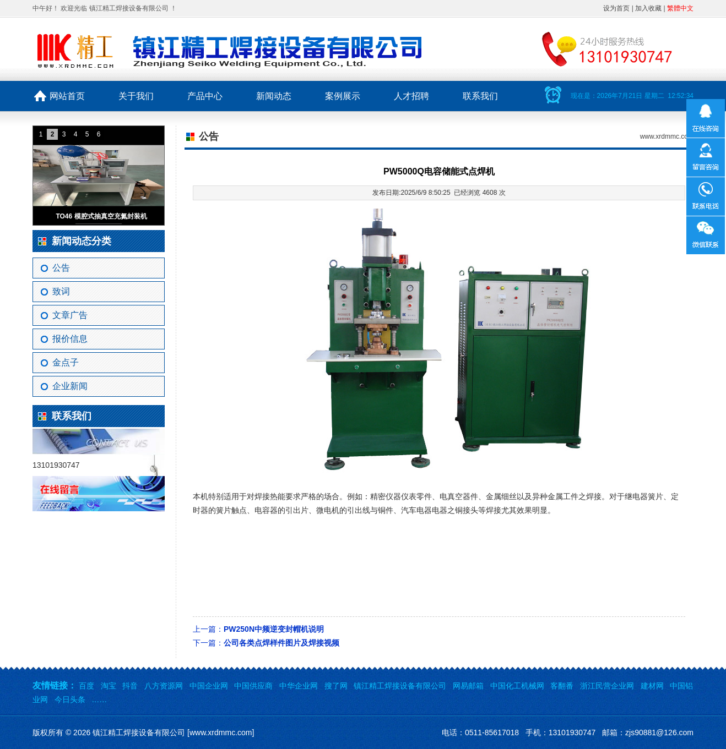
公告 (61, 267)
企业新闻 (70, 386)
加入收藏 (648, 8)
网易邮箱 (468, 685)
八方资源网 (163, 685)
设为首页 (616, 8)
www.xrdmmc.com (667, 136)
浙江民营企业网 (607, 685)
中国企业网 (208, 685)
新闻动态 (273, 96)
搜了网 (336, 685)
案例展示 (342, 96)
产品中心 (205, 96)
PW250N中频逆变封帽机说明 (274, 629)
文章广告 (70, 315)
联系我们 (480, 96)
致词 (61, 291)
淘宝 (108, 685)
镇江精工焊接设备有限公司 (400, 685)
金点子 (65, 362)
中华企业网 (298, 685)
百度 (86, 685)
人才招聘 (411, 96)
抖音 (130, 685)
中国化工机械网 (517, 685)
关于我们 (136, 96)
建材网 (652, 685)
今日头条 (70, 699)
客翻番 (561, 685)
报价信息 (70, 338)
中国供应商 (253, 685)
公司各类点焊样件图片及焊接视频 (281, 642)
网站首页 (67, 96)
